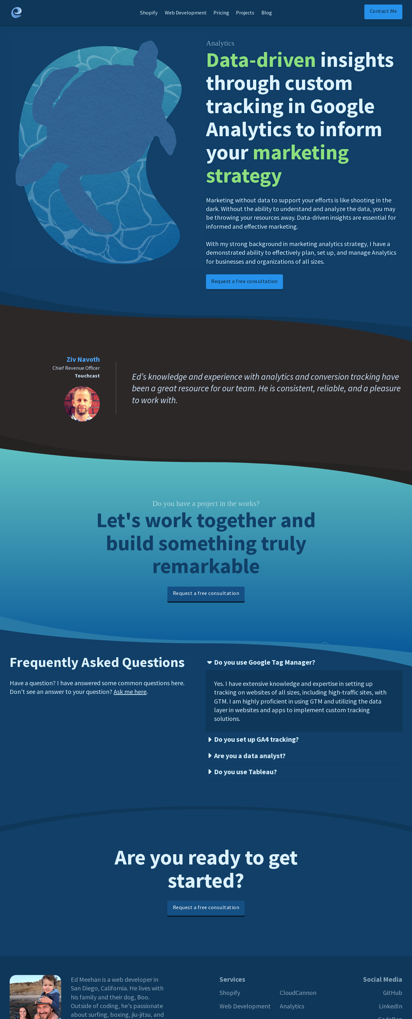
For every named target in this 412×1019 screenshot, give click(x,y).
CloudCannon (298, 992)
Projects (245, 12)
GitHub (392, 992)
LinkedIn (390, 1006)
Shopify (149, 12)
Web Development (186, 12)
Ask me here (130, 691)
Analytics (292, 1006)
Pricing (221, 12)
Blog (266, 12)
